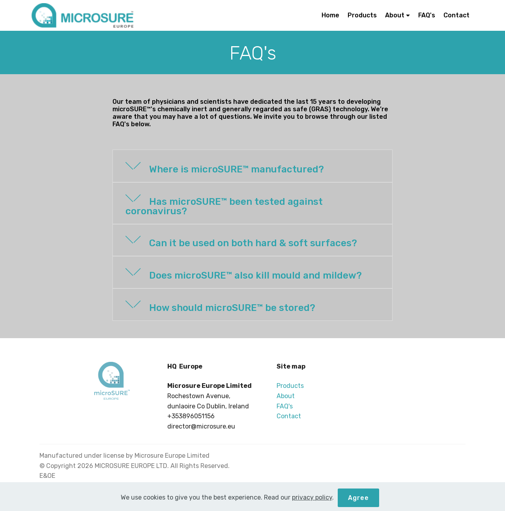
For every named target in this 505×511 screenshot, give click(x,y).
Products (362, 15)
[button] (252, 166)
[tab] (252, 166)
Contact (456, 15)
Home (330, 15)
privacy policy (312, 506)
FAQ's (426, 15)
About (394, 15)
